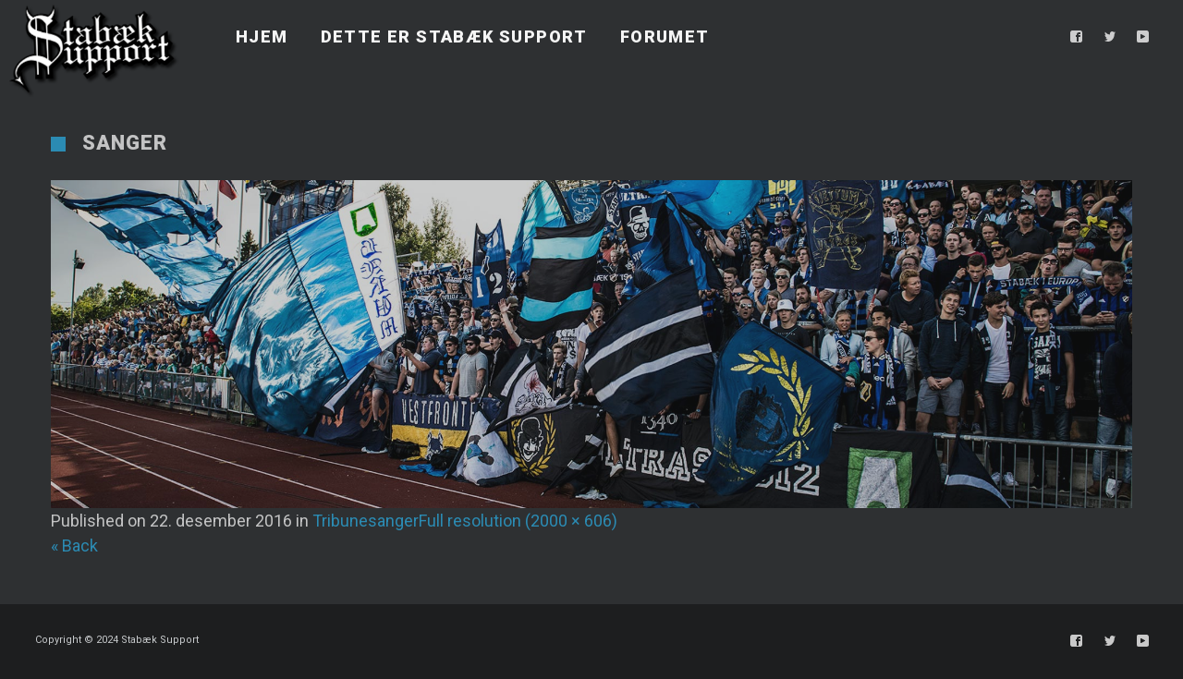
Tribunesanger (365, 520)
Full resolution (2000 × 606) (518, 520)
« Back (74, 545)
